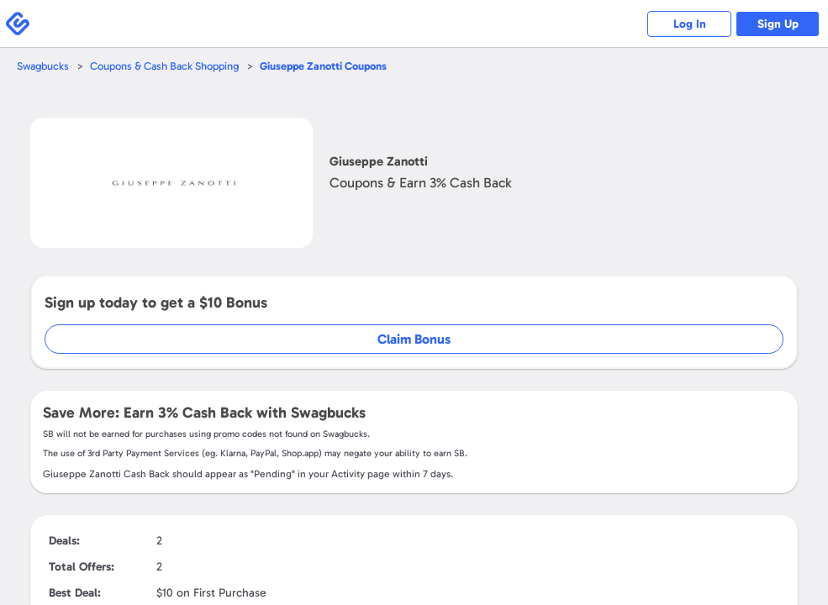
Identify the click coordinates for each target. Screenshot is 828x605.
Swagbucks (43, 66)
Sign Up (778, 24)
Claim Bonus (414, 339)
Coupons (323, 66)
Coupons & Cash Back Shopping (164, 66)
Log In (689, 24)
